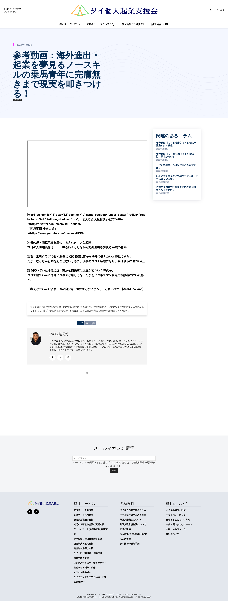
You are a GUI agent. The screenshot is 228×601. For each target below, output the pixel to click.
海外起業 (90, 323)
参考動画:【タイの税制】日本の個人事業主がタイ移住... (176, 144)
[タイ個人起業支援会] (114, 10)
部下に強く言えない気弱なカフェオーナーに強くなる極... (177, 177)
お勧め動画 (17, 100)
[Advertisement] (87, 395)
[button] (219, 10)
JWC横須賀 (59, 334)
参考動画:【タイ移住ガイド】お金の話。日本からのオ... (175, 155)
